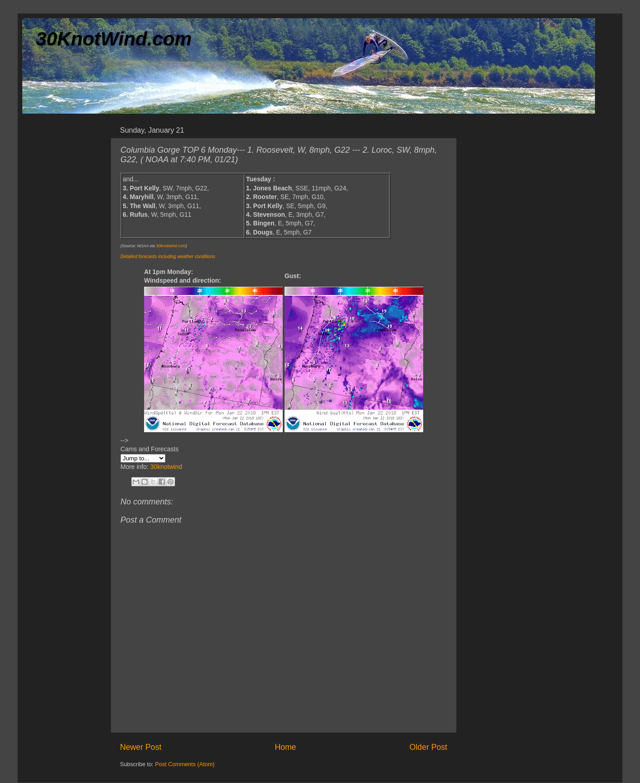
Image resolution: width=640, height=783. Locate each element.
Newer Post (140, 747)
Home (285, 747)
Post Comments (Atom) (185, 764)
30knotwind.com (170, 246)
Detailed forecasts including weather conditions (167, 256)
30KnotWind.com (114, 39)
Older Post (428, 747)
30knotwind (166, 466)
